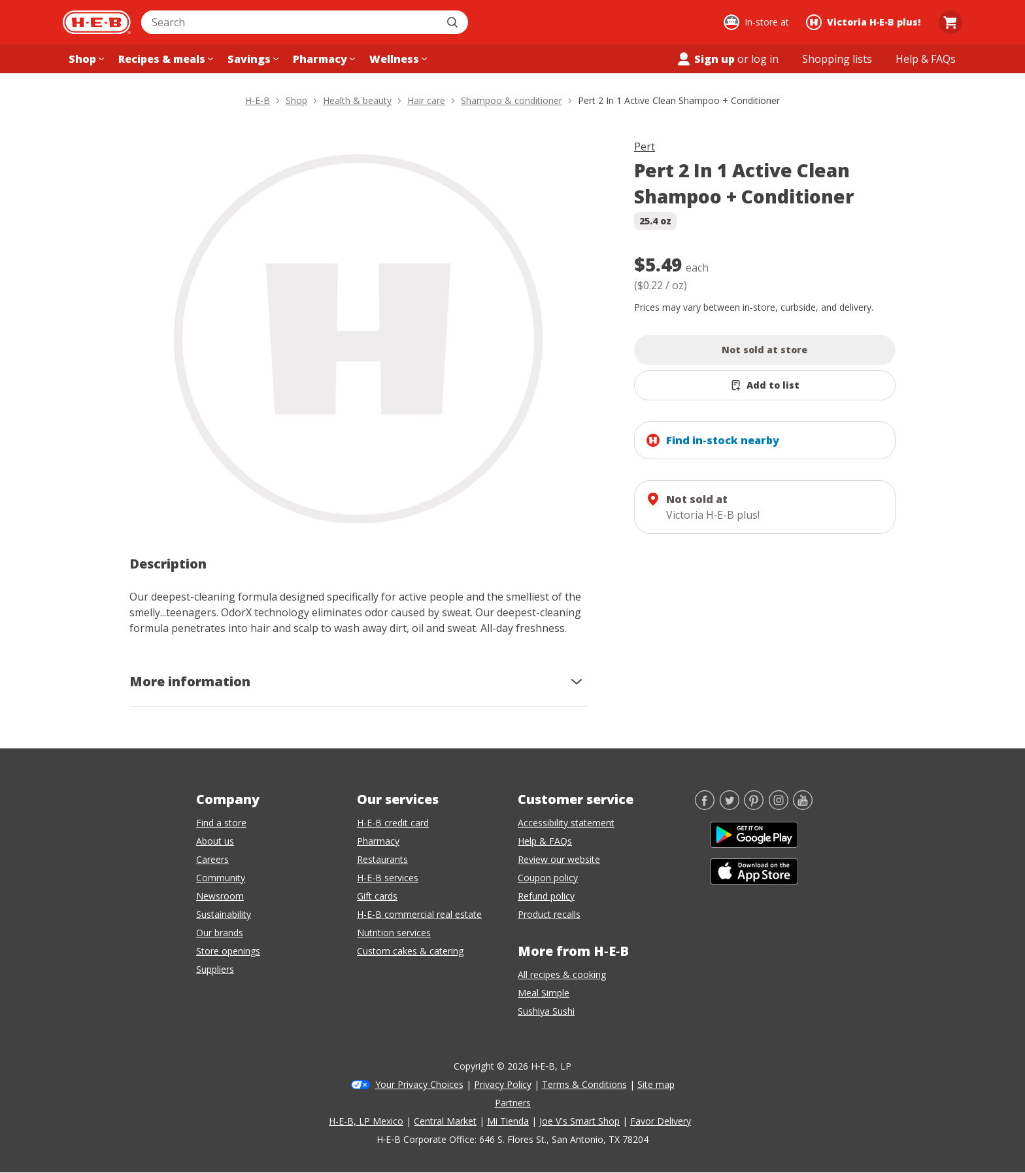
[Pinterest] (754, 806)
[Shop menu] (85, 59)
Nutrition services (394, 932)
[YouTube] (803, 806)
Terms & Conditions (584, 1084)
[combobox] (290, 22)
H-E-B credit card (393, 822)
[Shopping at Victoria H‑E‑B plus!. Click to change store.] (865, 22)
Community (220, 877)
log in (765, 59)
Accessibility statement (566, 822)
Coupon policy (548, 877)
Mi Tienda (508, 1121)
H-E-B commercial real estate (419, 914)
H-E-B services (387, 877)
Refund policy (546, 896)
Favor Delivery (660, 1121)
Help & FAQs (545, 841)
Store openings (228, 951)
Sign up (705, 59)
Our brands (219, 932)
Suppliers (215, 969)
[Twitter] (729, 806)
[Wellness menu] (396, 59)
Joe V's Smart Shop (579, 1121)
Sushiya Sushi (546, 1011)
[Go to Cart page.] (950, 22)
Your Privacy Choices (419, 1084)
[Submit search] (453, 22)
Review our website (559, 859)
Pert (644, 146)
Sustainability (223, 914)
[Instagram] (778, 806)
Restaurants (382, 859)
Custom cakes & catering (410, 951)
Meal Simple (543, 993)
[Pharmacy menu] (322, 59)
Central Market (445, 1121)
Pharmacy (378, 841)
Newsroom (220, 896)
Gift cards (377, 896)
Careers (212, 859)
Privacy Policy (502, 1084)
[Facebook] (704, 806)
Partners (513, 1102)
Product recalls (549, 914)
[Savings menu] (252, 59)
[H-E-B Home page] (97, 22)
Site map (656, 1084)
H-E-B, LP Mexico (366, 1121)
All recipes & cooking (562, 974)
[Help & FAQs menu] (925, 59)
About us (215, 841)
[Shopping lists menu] (837, 59)
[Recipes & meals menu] (164, 59)
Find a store (221, 822)
